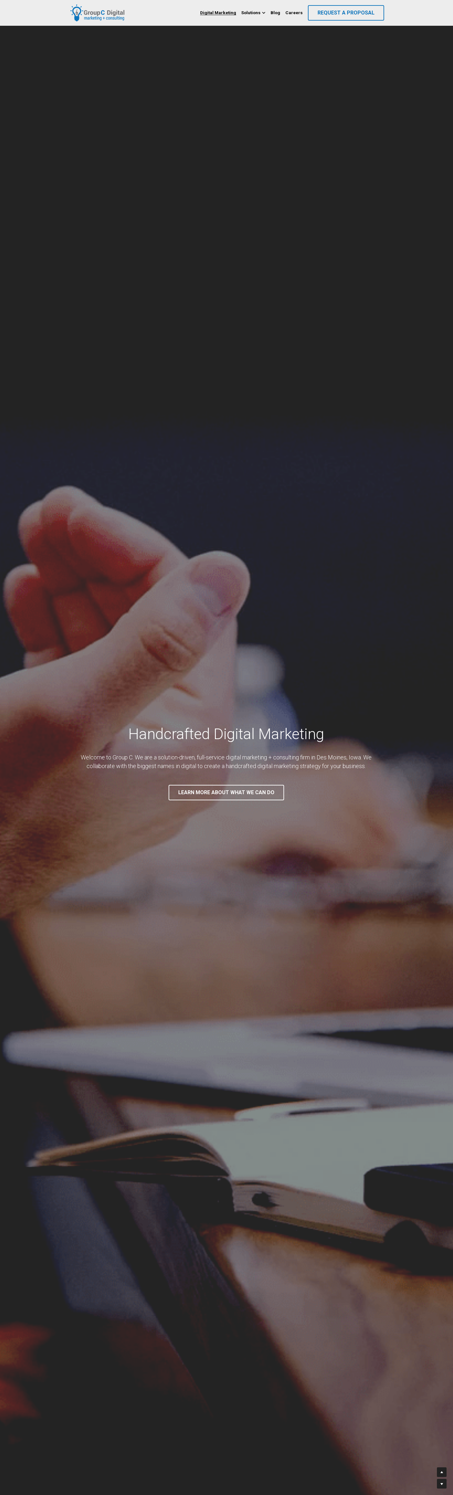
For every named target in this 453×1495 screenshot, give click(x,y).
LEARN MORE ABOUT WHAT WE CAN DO (226, 792)
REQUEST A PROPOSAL (346, 13)
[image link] (98, 12)
